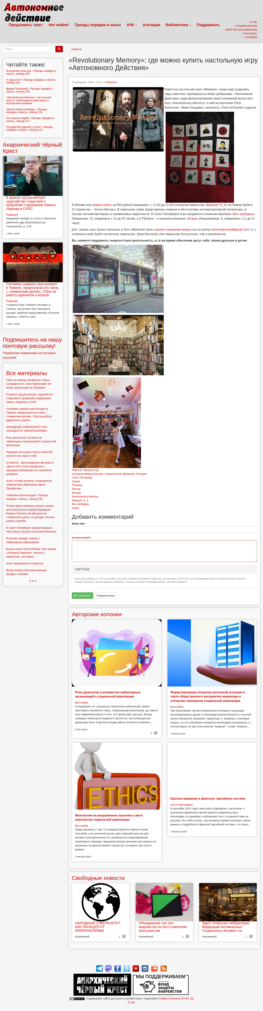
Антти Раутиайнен (182, 804)
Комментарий (82, 537)
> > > (32, 581)
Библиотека (178, 25)
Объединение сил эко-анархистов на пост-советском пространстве (163, 927)
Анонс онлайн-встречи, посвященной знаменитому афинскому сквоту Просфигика (29, 484)
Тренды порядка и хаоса (98, 25)
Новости (76, 49)
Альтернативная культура (87, 473)
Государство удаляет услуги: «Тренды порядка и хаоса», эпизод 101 (29, 128)
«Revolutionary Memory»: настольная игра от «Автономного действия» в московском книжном (28, 100)
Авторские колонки (96, 614)
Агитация (151, 25)
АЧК (132, 25)
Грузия (76, 481)
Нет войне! (59, 25)
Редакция (111, 82)
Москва (76, 492)
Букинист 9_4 (216, 204)
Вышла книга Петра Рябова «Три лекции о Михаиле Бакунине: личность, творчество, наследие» (31, 552)
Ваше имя (78, 523)
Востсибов (81, 702)
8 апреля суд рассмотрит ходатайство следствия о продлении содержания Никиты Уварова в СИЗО (31, 203)
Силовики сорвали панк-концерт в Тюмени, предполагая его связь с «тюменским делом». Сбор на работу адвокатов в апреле (32, 289)
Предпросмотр (105, 595)
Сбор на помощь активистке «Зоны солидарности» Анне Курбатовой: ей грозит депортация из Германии (28, 383)
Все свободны (243, 214)
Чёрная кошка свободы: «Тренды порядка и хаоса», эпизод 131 (26, 111)
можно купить (102, 204)
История (141, 473)
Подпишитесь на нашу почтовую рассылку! (32, 342)
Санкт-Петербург (82, 477)
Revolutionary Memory (85, 496)
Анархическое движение (120, 473)
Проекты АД (91, 469)
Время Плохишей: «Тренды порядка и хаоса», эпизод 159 (29, 90)
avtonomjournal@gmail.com (230, 229)
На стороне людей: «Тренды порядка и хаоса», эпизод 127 (30, 119)
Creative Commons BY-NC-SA (176, 998)
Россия (76, 488)
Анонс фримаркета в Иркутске (24, 563)
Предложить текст (26, 25)
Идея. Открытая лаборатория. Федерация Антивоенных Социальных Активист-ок (226, 927)
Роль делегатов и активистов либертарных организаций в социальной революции (31, 441)
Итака (192, 218)
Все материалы (26, 373)
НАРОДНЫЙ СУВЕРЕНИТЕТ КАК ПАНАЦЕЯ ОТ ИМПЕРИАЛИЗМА (98, 927)
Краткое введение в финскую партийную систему (208, 798)
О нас (131, 1002)
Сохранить (82, 595)
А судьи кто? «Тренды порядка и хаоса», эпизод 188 (31, 81)
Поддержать (208, 25)
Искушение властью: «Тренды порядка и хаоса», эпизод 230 (31, 72)
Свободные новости (98, 878)
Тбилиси (77, 485)
